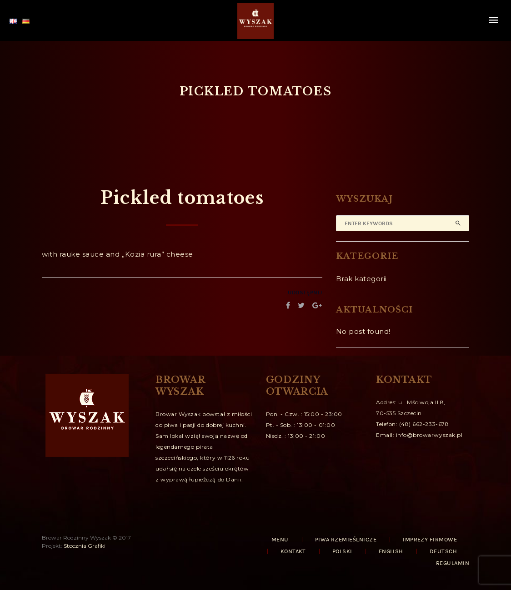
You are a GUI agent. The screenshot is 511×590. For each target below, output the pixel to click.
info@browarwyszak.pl (429, 434)
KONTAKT (293, 551)
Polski (342, 551)
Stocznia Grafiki (84, 545)
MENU (280, 539)
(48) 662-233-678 (424, 424)
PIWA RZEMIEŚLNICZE (345, 539)
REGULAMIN (452, 563)
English (391, 551)
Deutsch (443, 551)
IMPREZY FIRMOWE (430, 539)
